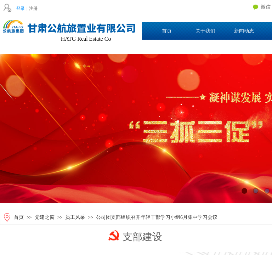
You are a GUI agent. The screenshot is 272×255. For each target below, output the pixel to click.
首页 (19, 217)
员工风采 (75, 217)
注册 (33, 8)
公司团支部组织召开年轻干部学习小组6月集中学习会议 (156, 217)
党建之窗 (45, 217)
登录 (20, 8)
